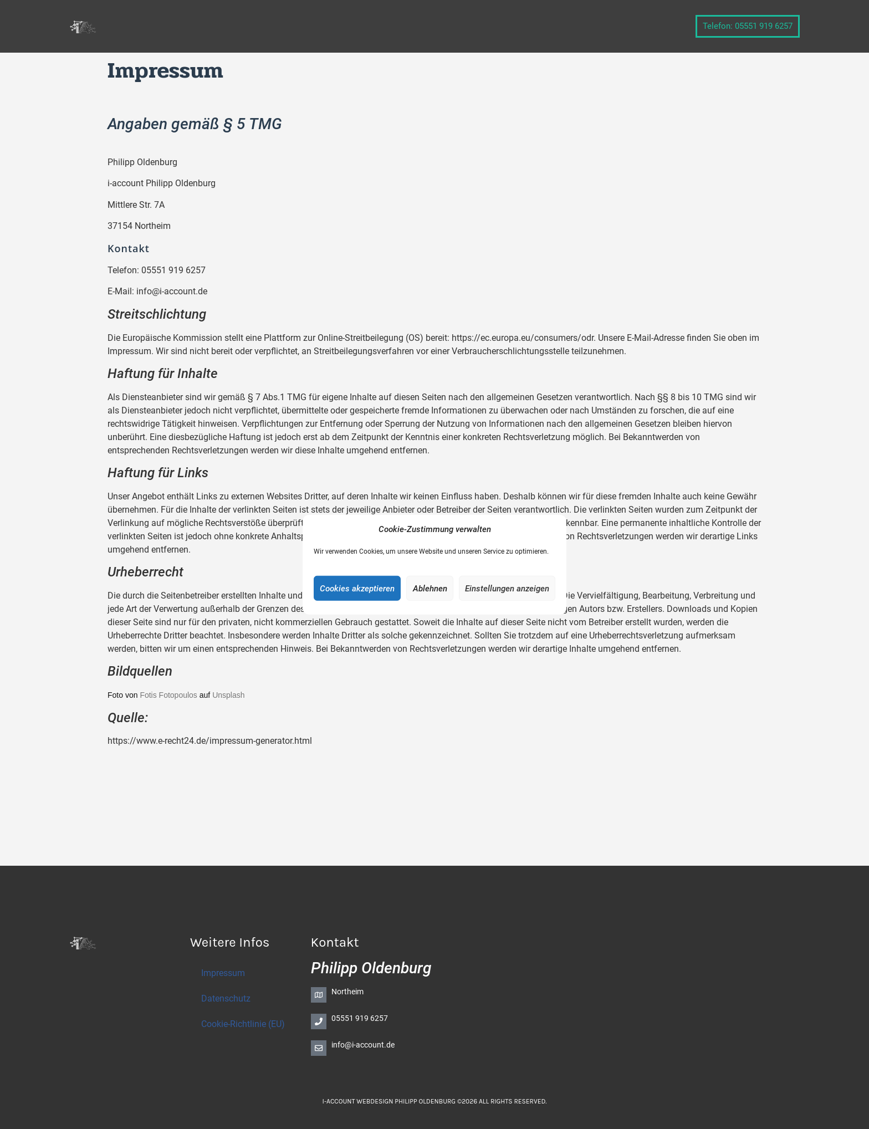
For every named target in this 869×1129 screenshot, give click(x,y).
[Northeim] (318, 995)
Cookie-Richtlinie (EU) (243, 1024)
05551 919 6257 (359, 1018)
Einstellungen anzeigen (507, 588)
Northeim (347, 991)
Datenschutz (226, 998)
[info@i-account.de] (318, 1048)
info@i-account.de (363, 1044)
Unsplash (228, 695)
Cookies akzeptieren (357, 588)
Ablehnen (430, 588)
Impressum (223, 973)
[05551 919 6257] (318, 1021)
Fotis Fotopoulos (168, 695)
